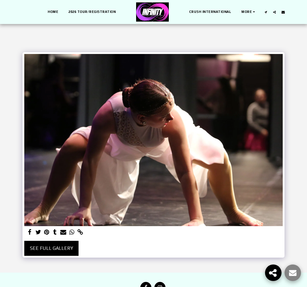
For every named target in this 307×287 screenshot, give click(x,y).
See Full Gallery (51, 248)
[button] (266, 12)
